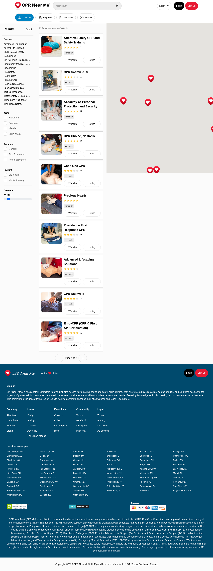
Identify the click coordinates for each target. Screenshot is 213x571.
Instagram (81, 425)
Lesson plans (61, 425)
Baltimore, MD (146, 451)
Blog (56, 430)
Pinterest (80, 430)
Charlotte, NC (13, 460)
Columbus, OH (147, 460)
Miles (8, 195)
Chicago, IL (78, 460)
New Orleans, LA (114, 477)
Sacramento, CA (81, 486)
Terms (100, 415)
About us (11, 415)
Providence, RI (47, 486)
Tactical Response (13, 92)
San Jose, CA (46, 490)
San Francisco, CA (16, 490)
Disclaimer (102, 425)
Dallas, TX (178, 460)
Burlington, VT (146, 456)
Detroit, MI (78, 464)
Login (179, 5)
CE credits (14, 174)
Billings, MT (178, 451)
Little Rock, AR (14, 473)
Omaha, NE (79, 482)
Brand (10, 430)
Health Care (10, 76)
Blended (13, 128)
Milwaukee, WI (14, 477)
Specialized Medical (14, 88)
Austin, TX (111, 451)
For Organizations (36, 436)
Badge (30, 415)
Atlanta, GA (78, 451)
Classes (24, 17)
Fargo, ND (145, 464)
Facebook (81, 420)
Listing (92, 60)
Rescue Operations (14, 84)
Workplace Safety (13, 104)
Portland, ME (179, 482)
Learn (162, 5)
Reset (29, 29)
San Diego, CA (180, 486)
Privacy (101, 420)
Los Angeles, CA (48, 473)
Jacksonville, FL (114, 469)
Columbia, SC (113, 460)
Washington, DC (14, 495)
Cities (57, 420)
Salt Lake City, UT (115, 486)
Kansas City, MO (148, 469)
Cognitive (13, 123)
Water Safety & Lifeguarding (17, 96)
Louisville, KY (79, 473)
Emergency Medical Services (17, 64)
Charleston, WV (180, 456)
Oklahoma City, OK (49, 482)
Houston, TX (13, 469)
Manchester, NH (114, 473)
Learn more (124, 399)
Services (66, 17)
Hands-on (14, 117)
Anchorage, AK (47, 451)
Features (32, 425)
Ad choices (103, 430)
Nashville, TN (79, 477)
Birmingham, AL (14, 456)
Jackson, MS (79, 469)
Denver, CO (12, 464)
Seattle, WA (79, 490)
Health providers (17, 159)
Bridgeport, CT (113, 456)
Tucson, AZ (145, 490)
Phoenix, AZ (145, 482)
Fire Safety (9, 72)
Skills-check (15, 134)
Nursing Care (10, 80)
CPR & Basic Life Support (17, 60)
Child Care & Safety (14, 52)
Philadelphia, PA (114, 482)
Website (72, 60)
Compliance (10, 56)
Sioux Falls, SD (113, 490)
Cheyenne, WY (47, 460)
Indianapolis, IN (47, 469)
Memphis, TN (146, 473)
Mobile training (16, 180)
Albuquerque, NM (15, 451)
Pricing (31, 420)
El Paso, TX (112, 464)
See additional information (106, 550)
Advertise (32, 430)
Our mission (13, 420)
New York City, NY (148, 477)
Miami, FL (178, 473)
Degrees (45, 17)
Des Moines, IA (47, 464)
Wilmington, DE (80, 495)
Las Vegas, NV (180, 469)
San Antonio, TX (147, 486)
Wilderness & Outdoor (15, 100)
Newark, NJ (178, 477)
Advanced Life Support (15, 44)
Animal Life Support (14, 48)
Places (86, 17)
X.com (79, 415)
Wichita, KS (45, 495)
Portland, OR (13, 486)
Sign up (192, 5)
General (13, 149)
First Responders (17, 154)
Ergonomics (10, 68)
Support (11, 425)
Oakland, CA (13, 482)
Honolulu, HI (179, 464)
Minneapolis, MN (48, 477)
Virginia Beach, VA (182, 490)
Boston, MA (78, 456)
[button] (123, 101)
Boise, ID (44, 456)
